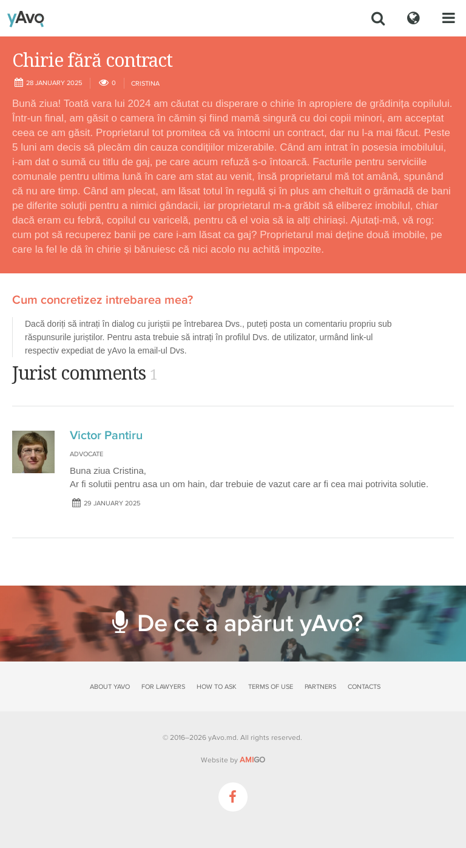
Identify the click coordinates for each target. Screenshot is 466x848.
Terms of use (270, 687)
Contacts (364, 687)
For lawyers (163, 687)
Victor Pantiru (106, 435)
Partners (320, 687)
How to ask (217, 687)
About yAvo (110, 687)
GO (252, 760)
